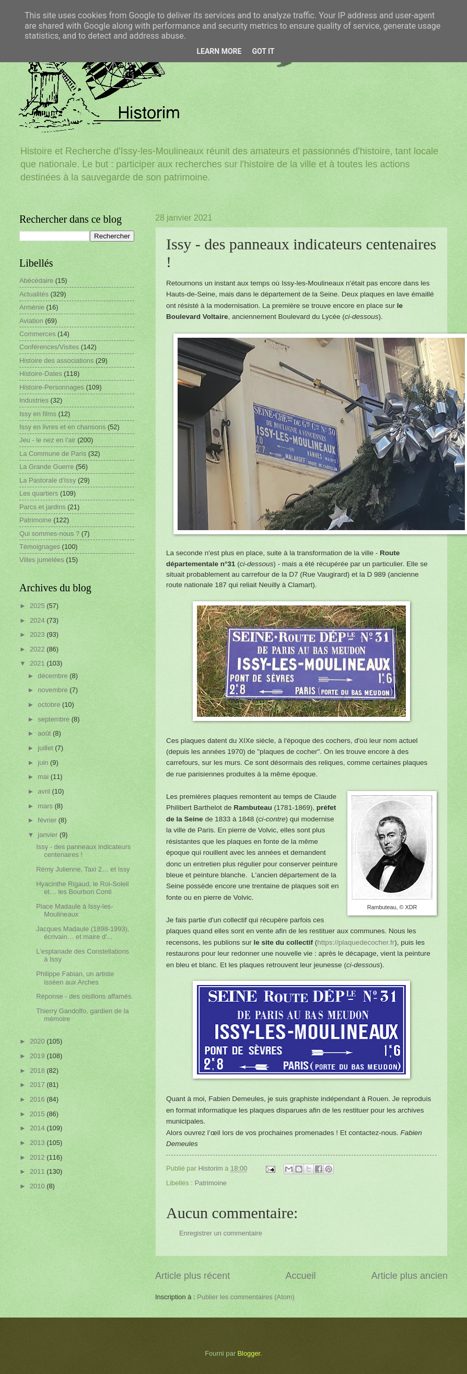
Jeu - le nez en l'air (47, 440)
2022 (38, 649)
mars (46, 806)
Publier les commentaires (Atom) (246, 1297)
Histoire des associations (56, 360)
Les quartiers (38, 493)
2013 (38, 1143)
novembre (53, 690)
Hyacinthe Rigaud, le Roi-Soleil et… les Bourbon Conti (82, 888)
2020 (38, 1041)
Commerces (37, 334)
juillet (46, 748)
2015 (38, 1114)
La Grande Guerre (46, 467)
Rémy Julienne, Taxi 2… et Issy (83, 869)
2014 (38, 1128)
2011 (38, 1171)
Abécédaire (36, 280)
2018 (38, 1070)
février (48, 820)
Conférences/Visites (49, 347)
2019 (38, 1056)
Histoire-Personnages (51, 387)
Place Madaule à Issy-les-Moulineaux (74, 910)
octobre (50, 704)
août (45, 733)
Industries (34, 400)
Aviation (31, 321)
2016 (38, 1099)
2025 (38, 606)
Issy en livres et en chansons (62, 427)
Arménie (31, 307)
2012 (38, 1157)
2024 (38, 620)
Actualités (34, 294)
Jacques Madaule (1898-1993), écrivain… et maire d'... (82, 933)
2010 (38, 1186)
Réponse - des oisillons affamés (83, 996)
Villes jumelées (41, 560)
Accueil (300, 1275)
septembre (54, 719)
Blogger (249, 1353)
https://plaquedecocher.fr (355, 942)
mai (44, 777)
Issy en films (37, 414)
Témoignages (39, 547)
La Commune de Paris (52, 453)
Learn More (218, 51)
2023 (38, 634)
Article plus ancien (409, 1275)
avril (45, 791)
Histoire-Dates (40, 373)
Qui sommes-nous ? (49, 533)
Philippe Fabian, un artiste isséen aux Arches (75, 978)
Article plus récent (192, 1275)
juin (44, 762)
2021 (38, 663)
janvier (49, 835)
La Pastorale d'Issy (47, 480)
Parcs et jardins (42, 507)
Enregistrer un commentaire (220, 1233)
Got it (263, 51)
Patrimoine (210, 1183)
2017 (38, 1085)
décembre (53, 676)
